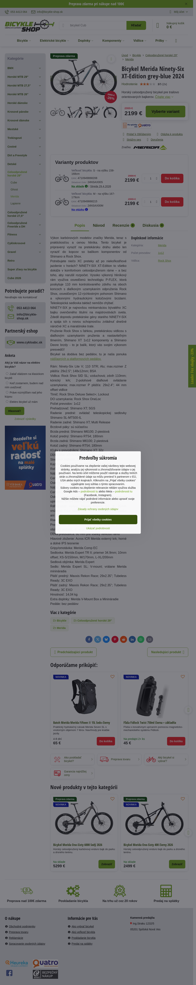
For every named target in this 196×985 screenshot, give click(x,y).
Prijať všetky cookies (98, 519)
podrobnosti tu (89, 491)
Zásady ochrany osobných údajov (98, 509)
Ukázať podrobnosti (98, 528)
